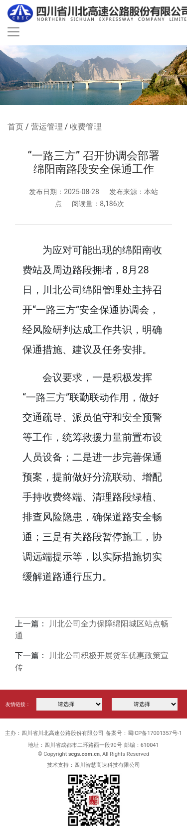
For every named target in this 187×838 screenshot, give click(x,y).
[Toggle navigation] (13, 31)
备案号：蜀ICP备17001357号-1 (144, 733)
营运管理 (47, 126)
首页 (15, 126)
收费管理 (86, 126)
